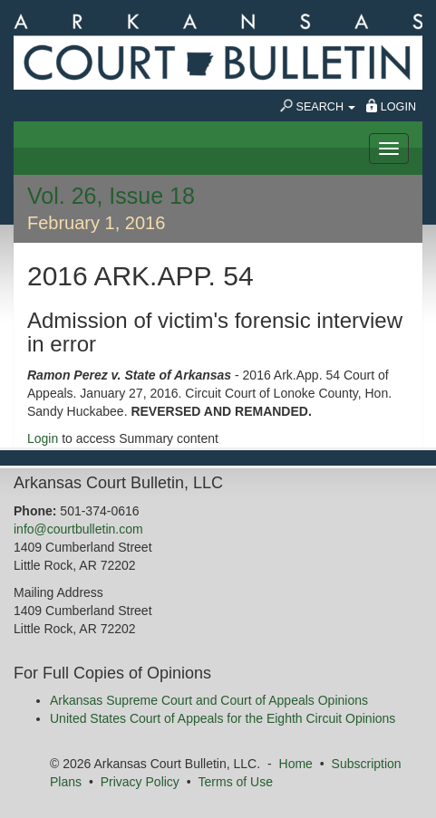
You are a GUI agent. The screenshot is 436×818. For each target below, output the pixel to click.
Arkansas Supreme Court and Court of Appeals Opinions (209, 700)
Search (318, 106)
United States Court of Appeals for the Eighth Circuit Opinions (222, 718)
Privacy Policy (140, 782)
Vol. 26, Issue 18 (111, 195)
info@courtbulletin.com (78, 529)
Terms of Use (236, 782)
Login (391, 106)
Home (296, 763)
